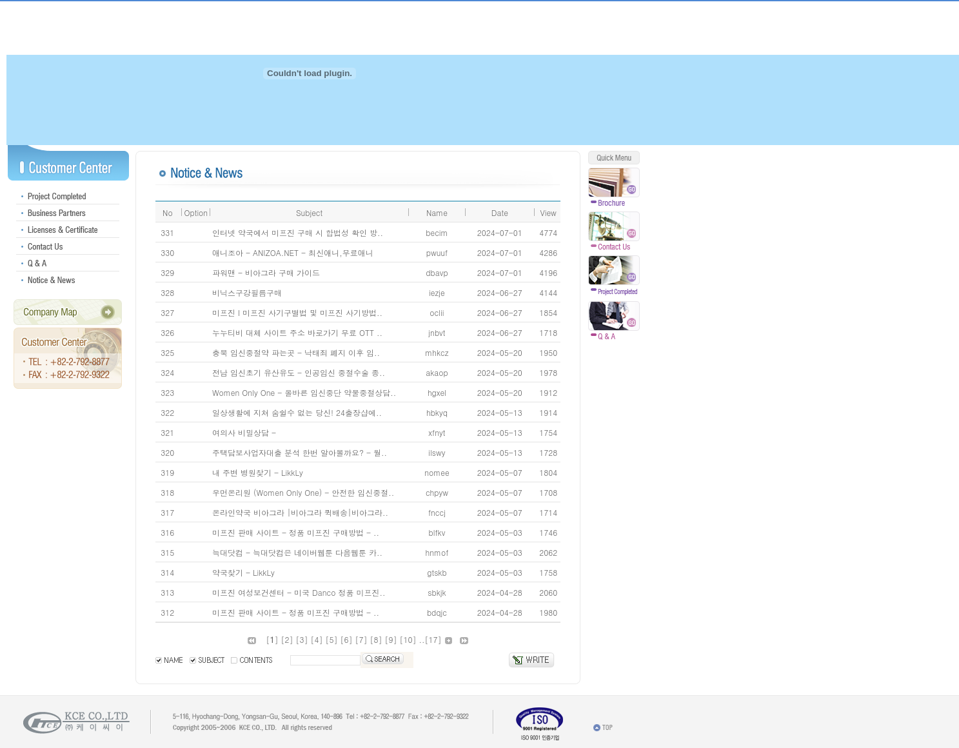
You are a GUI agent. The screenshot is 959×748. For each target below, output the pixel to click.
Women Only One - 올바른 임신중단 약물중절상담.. (304, 392)
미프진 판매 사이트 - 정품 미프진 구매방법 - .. (295, 532)
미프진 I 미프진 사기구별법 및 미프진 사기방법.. (297, 312)
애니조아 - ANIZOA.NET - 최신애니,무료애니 (292, 252)
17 (433, 639)
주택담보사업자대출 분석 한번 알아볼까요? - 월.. (299, 452)
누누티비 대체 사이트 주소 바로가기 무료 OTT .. (297, 332)
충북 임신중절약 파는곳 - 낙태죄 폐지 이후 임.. (296, 352)
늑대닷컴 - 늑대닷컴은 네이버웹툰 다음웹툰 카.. (297, 552)
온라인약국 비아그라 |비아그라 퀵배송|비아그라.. (300, 512)
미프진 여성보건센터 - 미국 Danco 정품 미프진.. (299, 592)
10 (408, 639)
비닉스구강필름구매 (247, 292)
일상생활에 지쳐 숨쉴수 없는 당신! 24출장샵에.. (297, 412)
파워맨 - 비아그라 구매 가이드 (266, 272)
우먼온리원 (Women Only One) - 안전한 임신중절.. (303, 492)
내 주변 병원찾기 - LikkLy (257, 472)
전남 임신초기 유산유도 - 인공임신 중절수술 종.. (298, 372)
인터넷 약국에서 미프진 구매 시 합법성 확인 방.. (297, 232)
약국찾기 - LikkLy (243, 572)
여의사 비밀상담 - (244, 432)
